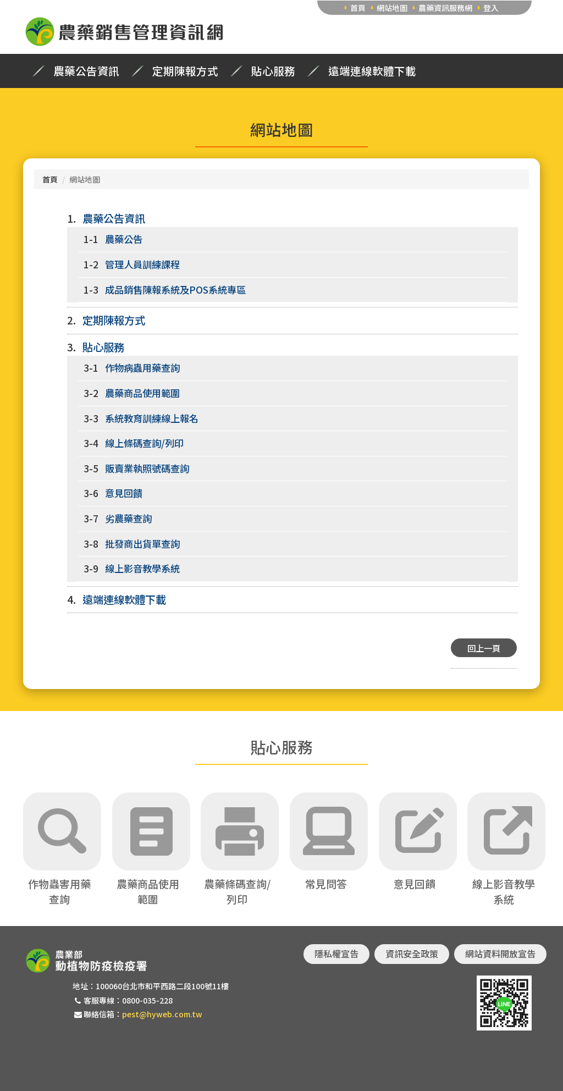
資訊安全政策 (411, 953)
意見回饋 (123, 493)
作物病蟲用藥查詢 (142, 367)
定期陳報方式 (185, 70)
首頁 (358, 7)
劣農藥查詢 (128, 518)
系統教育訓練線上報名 (151, 418)
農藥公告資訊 (86, 70)
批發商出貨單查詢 (142, 543)
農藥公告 (123, 239)
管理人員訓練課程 (142, 264)
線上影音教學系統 (142, 568)
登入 (491, 7)
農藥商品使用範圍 (142, 393)
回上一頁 (483, 648)
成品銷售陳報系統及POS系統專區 (175, 289)
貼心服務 (273, 70)
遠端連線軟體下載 (372, 70)
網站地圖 (392, 7)
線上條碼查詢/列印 (144, 443)
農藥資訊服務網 (445, 7)
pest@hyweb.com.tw (162, 1014)
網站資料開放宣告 (500, 953)
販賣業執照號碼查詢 (147, 468)
